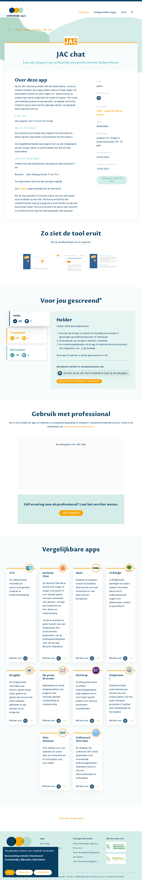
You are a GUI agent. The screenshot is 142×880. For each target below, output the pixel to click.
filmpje (23, 188)
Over (123, 12)
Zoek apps (83, 12)
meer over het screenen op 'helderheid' (79, 381)
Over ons (77, 848)
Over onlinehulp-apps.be (85, 843)
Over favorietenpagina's (85, 861)
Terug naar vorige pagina (71, 818)
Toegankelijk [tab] (27, 341)
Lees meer (42, 872)
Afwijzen (24, 872)
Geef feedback (71, 513)
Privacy (70, 877)
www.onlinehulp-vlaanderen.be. (79, 426)
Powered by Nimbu (115, 877)
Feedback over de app (112, 180)
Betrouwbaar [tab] (27, 361)
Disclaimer (78, 857)
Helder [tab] (29, 322)
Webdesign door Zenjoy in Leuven (90, 877)
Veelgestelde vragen (105, 12)
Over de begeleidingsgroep (86, 852)
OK (9, 872)
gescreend (83, 301)
